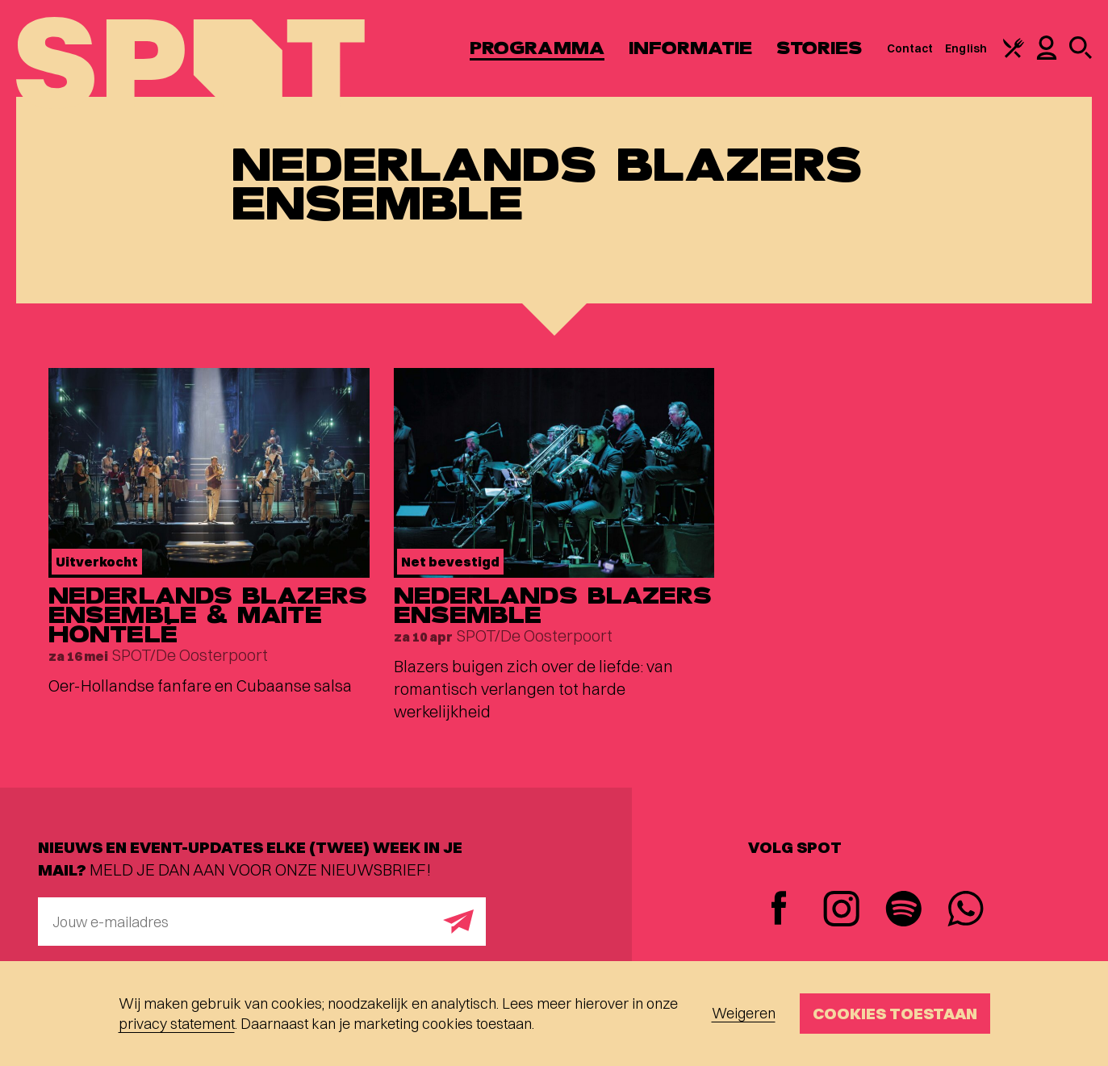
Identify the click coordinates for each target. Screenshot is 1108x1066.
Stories (819, 48)
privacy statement (177, 1023)
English (966, 48)
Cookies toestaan (895, 1013)
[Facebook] (779, 910)
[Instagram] (841, 911)
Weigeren (744, 1013)
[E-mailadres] (262, 921)
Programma (537, 48)
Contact (910, 48)
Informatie (690, 48)
